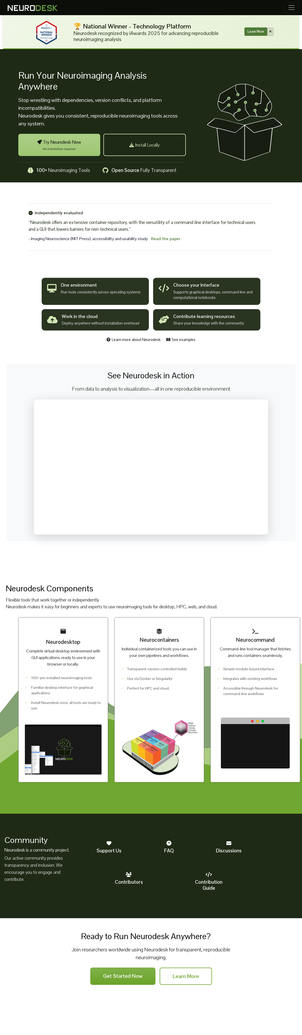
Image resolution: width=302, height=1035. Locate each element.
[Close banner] (270, 32)
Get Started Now (123, 976)
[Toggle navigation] (291, 7)
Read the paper (166, 238)
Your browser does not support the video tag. (151, 466)
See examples (181, 339)
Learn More (256, 31)
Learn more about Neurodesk (133, 339)
